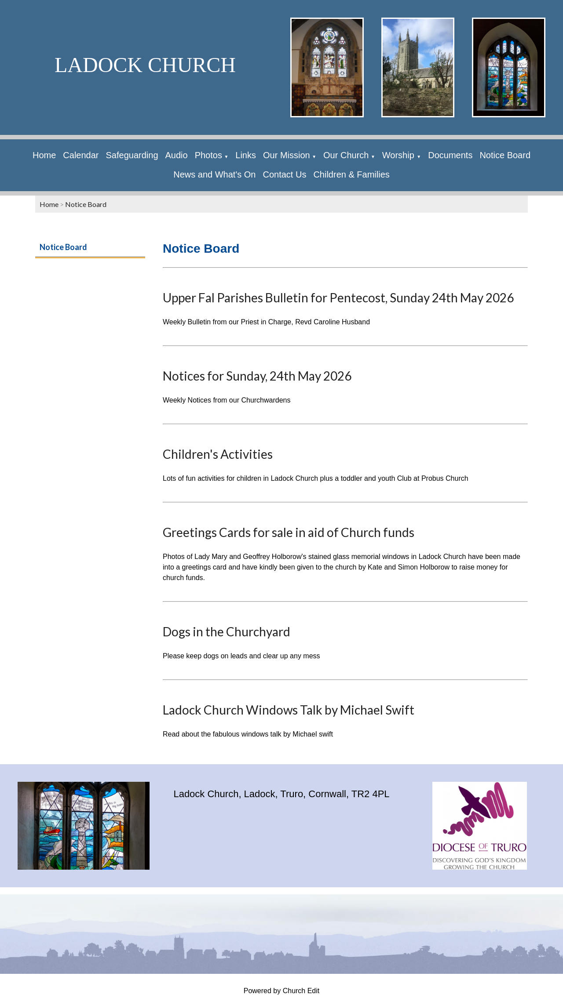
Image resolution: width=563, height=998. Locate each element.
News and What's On (214, 174)
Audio (176, 155)
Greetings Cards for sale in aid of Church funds (288, 532)
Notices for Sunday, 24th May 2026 (257, 375)
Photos (208, 155)
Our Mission (286, 155)
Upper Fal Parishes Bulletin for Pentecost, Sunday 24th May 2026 (338, 297)
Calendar (81, 155)
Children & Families (351, 174)
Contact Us (284, 174)
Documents (450, 155)
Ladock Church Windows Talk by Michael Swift (288, 709)
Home (44, 155)
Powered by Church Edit (282, 990)
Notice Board (504, 155)
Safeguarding (132, 155)
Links (245, 155)
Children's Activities (218, 453)
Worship (399, 155)
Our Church (346, 155)
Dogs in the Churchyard (226, 631)
